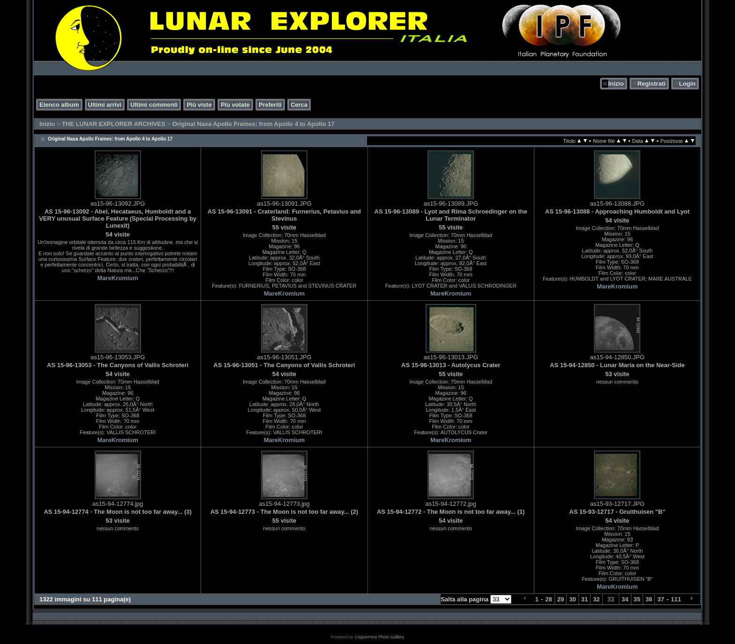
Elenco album (59, 104)
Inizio (615, 83)
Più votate (235, 104)
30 (572, 599)
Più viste (199, 104)
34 (625, 599)
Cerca (299, 104)
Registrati (652, 83)
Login (687, 83)
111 (676, 599)
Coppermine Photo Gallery (379, 637)
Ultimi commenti (154, 104)
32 (596, 599)
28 (548, 599)
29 (560, 599)
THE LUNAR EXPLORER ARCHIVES (113, 123)
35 (637, 599)
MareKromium (117, 277)
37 (660, 599)
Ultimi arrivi (105, 104)
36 (648, 599)
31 (584, 599)
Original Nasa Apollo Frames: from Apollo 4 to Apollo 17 (253, 123)
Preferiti (270, 104)
